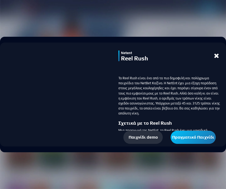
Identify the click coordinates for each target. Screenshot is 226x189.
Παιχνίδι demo (143, 137)
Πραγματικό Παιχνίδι (193, 137)
